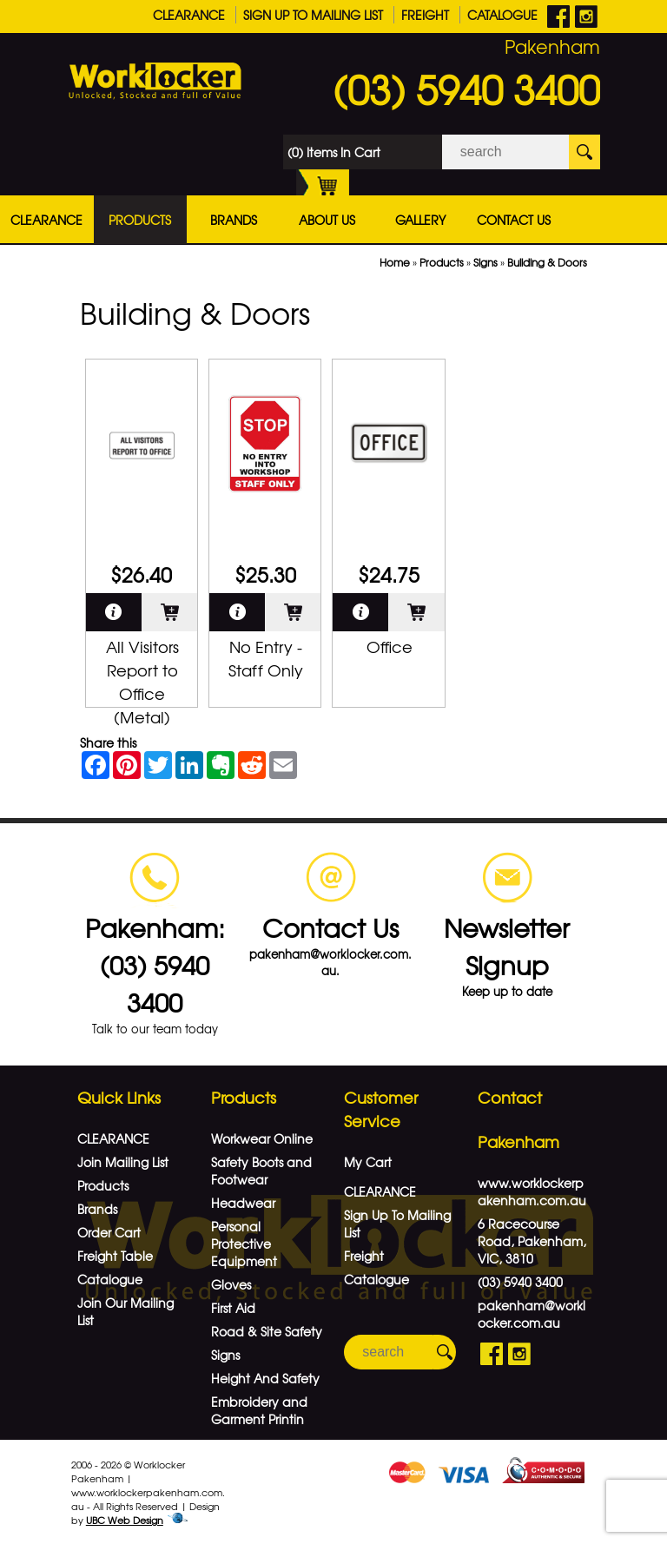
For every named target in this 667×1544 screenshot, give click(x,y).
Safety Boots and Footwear (261, 1170)
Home (395, 262)
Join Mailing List (122, 1162)
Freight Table (115, 1255)
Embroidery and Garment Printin (259, 1410)
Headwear (243, 1202)
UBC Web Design (124, 1520)
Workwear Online (262, 1138)
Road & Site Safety (266, 1331)
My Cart (368, 1162)
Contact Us (514, 219)
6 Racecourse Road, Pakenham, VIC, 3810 (532, 1241)
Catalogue (502, 14)
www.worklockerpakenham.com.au (532, 1191)
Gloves (231, 1284)
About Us (327, 219)
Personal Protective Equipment (244, 1243)
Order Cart (109, 1232)
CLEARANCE (189, 14)
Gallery (420, 219)
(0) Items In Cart (333, 156)
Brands (233, 219)
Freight (425, 14)
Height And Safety (265, 1378)
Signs (485, 262)
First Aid (233, 1307)
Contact (510, 1097)
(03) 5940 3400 (466, 88)
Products (140, 219)
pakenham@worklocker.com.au (531, 1314)
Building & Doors (547, 262)
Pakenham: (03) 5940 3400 (155, 964)
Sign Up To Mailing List (313, 14)
